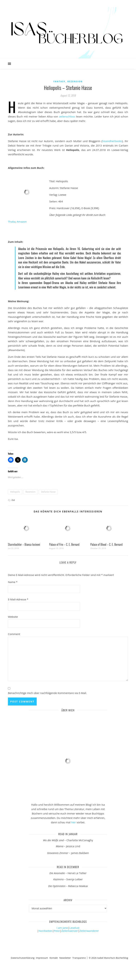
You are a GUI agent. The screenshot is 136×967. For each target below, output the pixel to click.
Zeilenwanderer (89, 930)
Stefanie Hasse (48, 491)
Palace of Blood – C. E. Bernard (106, 544)
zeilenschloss (67, 116)
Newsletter (65, 957)
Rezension (75, 81)
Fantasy (59, 81)
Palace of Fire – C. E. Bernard (64, 544)
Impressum (42, 957)
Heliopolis (15, 491)
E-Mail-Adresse (18, 599)
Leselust (74, 927)
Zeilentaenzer (69, 930)
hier (73, 822)
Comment (14, 634)
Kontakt (54, 957)
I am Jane (62, 927)
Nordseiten (45, 930)
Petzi (57, 930)
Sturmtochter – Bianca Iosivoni (24, 544)
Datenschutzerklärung (22, 957)
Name (12, 582)
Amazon (22, 221)
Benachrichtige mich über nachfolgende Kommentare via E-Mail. (47, 693)
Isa (13, 500)
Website (13, 616)
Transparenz (79, 957)
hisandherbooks (112, 141)
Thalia (11, 221)
